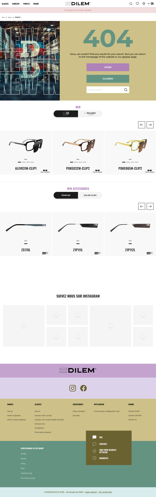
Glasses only (40, 424)
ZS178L (25, 249)
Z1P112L (130, 249)
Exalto (23, 458)
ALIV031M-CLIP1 (26, 168)
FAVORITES (103, 458)
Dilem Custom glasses (16, 419)
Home (108, 67)
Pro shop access (28, 478)
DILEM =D (132, 419)
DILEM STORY (134, 411)
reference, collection (95, 90)
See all (10, 411)
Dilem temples (79, 411)
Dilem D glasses (14, 415)
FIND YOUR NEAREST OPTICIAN (107, 451)
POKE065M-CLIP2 (130, 168)
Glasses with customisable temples (49, 419)
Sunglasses (39, 428)
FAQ (100, 437)
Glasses (108, 78)
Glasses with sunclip (43, 415)
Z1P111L (78, 249)
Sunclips (76, 415)
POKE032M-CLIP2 (78, 168)
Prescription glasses (43, 432)
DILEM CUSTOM (134, 415)
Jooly (23, 463)
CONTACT (103, 444)
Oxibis (23, 454)
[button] (141, 124)
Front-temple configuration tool (106, 411)
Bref (22, 468)
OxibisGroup (26, 473)
